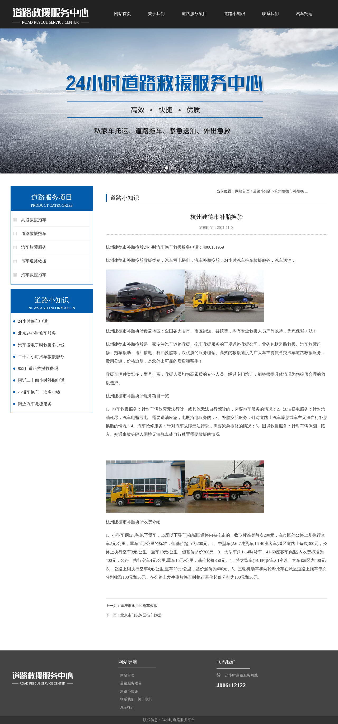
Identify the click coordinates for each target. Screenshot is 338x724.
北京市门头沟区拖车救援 (140, 615)
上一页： (113, 606)
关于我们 (156, 13)
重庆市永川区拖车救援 (138, 606)
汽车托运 (304, 13)
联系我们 (270, 13)
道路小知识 (234, 13)
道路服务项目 (194, 13)
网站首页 (122, 13)
